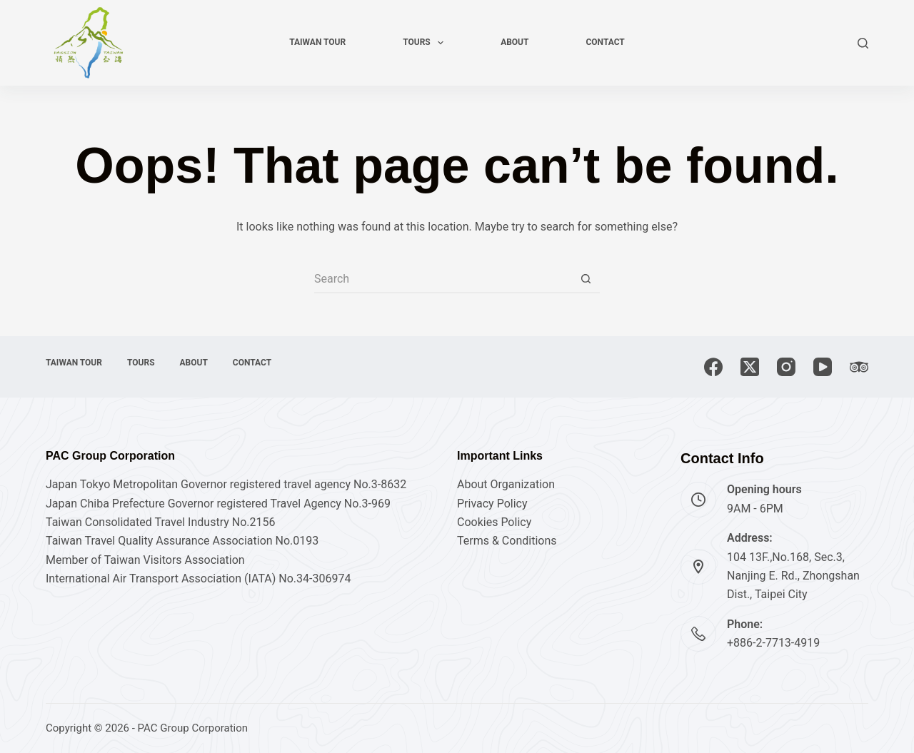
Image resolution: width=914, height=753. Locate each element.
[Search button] (585, 279)
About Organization (506, 484)
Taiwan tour (317, 42)
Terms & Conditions (507, 540)
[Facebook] (713, 367)
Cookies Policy (494, 522)
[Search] (863, 43)
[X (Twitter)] (749, 367)
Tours (426, 42)
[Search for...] (442, 279)
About (514, 42)
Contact (605, 42)
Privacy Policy (492, 503)
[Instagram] (786, 367)
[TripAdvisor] (859, 367)
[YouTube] (822, 367)
